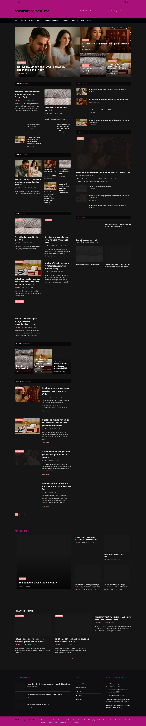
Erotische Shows (102, 720)
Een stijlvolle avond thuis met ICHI (92, 70)
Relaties (75, 20)
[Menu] (16, 20)
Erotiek (23, 20)
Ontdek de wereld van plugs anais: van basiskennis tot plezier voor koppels (117, 67)
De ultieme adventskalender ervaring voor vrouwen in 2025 (105, 45)
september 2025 (81, 688)
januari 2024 (79, 699)
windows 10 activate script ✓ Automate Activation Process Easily (27, 94)
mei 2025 (79, 691)
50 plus (43, 720)
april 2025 (79, 695)
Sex (82, 20)
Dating (39, 20)
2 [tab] (74, 658)
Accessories (51, 720)
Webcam (76, 722)
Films (111, 720)
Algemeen (86, 40)
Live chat (65, 20)
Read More (45, 411)
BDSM (31, 20)
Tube (89, 20)
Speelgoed (112, 61)
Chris (18, 100)
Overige (43, 722)
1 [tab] (72, 658)
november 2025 (81, 684)
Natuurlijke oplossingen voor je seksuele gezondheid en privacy (110, 11)
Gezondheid (21, 62)
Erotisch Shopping (52, 20)
